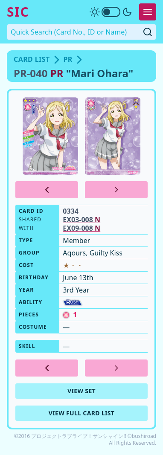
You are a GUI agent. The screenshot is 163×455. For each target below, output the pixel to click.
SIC (18, 11)
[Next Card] (116, 189)
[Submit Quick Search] (148, 32)
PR (68, 59)
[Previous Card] (46, 189)
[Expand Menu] (147, 11)
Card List (32, 59)
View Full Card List (82, 413)
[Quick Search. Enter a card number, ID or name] (81, 32)
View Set (81, 391)
